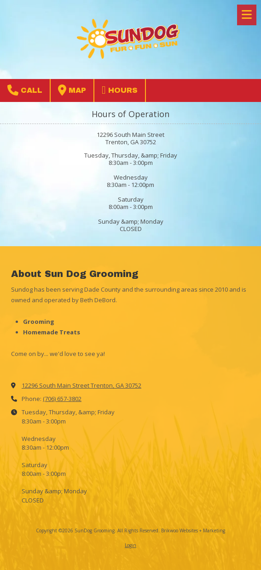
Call (24, 90)
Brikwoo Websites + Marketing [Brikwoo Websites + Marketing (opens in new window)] (193, 530)
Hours (120, 90)
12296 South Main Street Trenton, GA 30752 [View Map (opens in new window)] (81, 385)
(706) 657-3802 (62, 399)
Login (130, 545)
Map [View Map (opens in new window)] (72, 90)
